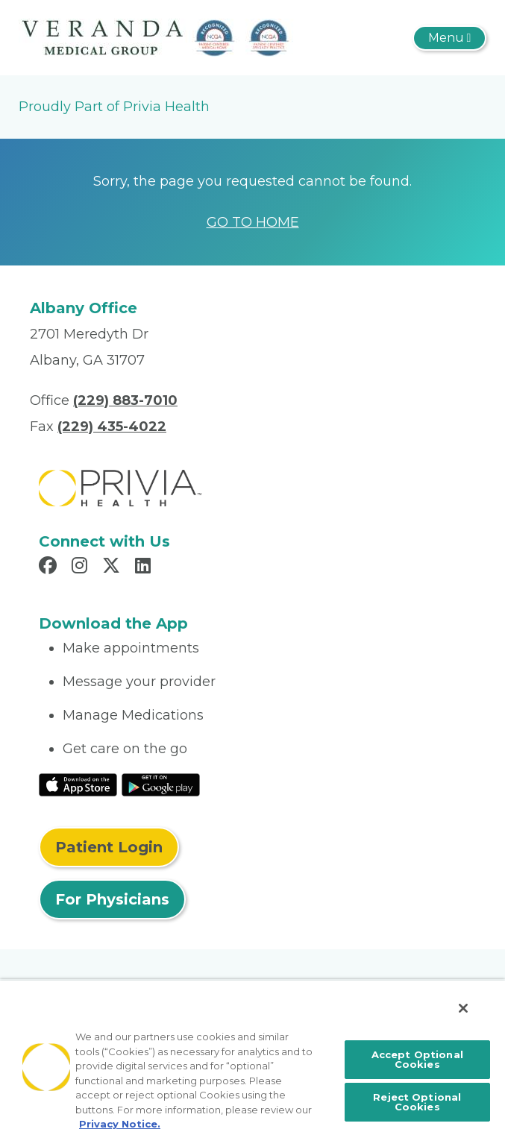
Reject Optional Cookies (417, 1102)
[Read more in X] (113, 567)
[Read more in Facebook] (50, 567)
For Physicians (112, 899)
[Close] (463, 1008)
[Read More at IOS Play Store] (78, 784)
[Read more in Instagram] (82, 567)
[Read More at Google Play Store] (161, 784)
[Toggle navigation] (449, 38)
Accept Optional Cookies (417, 1059)
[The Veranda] (157, 36)
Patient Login (109, 847)
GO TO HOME (253, 222)
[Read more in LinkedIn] (145, 567)
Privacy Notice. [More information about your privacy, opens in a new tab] (119, 1124)
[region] (252, 1055)
